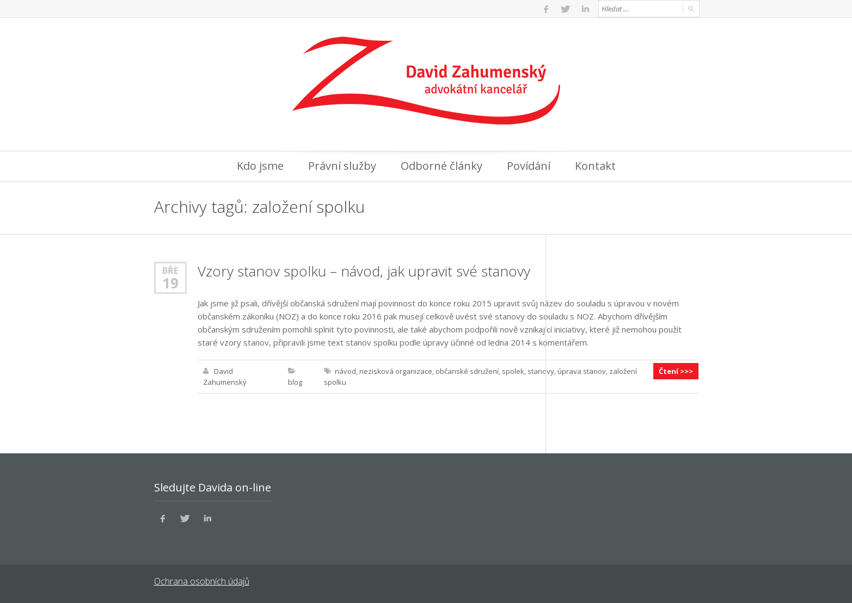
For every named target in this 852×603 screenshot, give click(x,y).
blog (295, 382)
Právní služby (342, 165)
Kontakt (595, 165)
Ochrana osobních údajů (201, 581)
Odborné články (441, 165)
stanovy (541, 371)
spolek (513, 371)
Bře (170, 270)
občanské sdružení (467, 371)
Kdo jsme (260, 165)
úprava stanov (581, 371)
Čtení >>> (676, 371)
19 (170, 283)
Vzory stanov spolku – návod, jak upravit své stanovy (364, 271)
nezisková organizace (395, 371)
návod (345, 371)
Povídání (528, 165)
